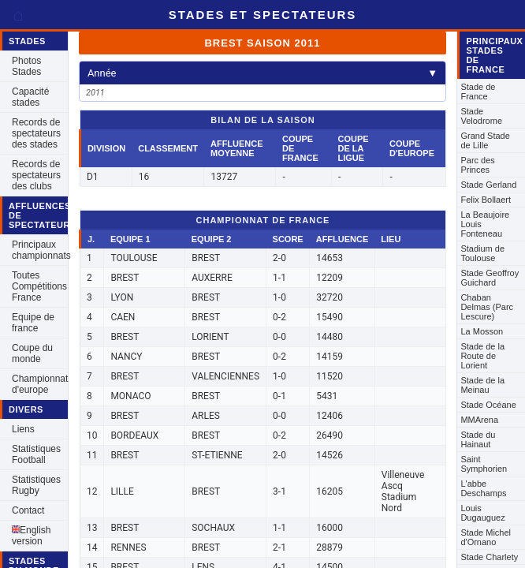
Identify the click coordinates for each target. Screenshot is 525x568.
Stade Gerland (488, 184)
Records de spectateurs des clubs (36, 175)
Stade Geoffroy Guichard (489, 277)
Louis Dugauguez (482, 512)
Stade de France (477, 91)
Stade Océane (488, 404)
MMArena (479, 419)
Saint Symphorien (483, 463)
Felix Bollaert (485, 199)
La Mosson (481, 331)
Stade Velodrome (481, 115)
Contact (28, 510)
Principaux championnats (40, 250)
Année (263, 73)
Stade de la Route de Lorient (482, 356)
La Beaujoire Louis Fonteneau (484, 224)
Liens (23, 429)
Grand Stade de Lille (484, 140)
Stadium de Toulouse (482, 253)
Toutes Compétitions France (39, 286)
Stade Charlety (489, 557)
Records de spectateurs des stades (36, 133)
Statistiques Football (36, 454)
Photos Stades (26, 66)
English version (31, 536)
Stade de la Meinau (482, 385)
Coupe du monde (32, 353)
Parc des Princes (477, 164)
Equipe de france (33, 323)
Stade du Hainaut (477, 439)
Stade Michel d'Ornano (485, 537)
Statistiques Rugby (36, 485)
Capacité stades (30, 97)
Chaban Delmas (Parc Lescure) (486, 307)
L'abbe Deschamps (483, 488)
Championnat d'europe (40, 384)
